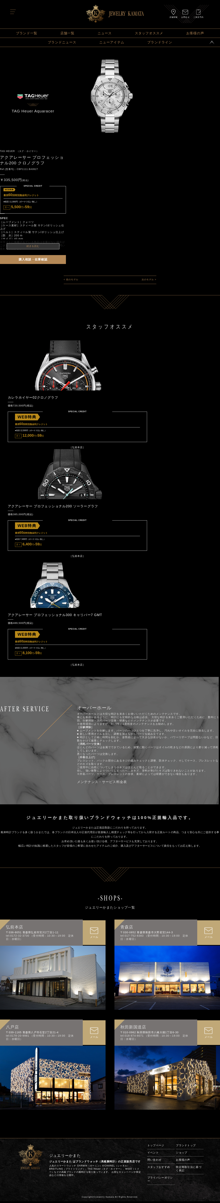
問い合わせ (154, 1161)
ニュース (105, 33)
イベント (153, 1154)
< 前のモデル (71, 279)
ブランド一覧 (26, 33)
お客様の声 (195, 33)
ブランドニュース (62, 42)
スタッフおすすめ (158, 1168)
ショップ (181, 1154)
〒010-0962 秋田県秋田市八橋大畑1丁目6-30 (149, 1034)
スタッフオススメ (149, 33)
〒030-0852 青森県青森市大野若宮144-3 (146, 934)
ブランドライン (159, 42)
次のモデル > (149, 279)
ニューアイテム (111, 42)
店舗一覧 (67, 33)
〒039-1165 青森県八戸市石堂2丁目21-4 (32, 1034)
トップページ (155, 1146)
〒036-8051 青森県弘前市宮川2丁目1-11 (32, 934)
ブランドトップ (186, 1146)
